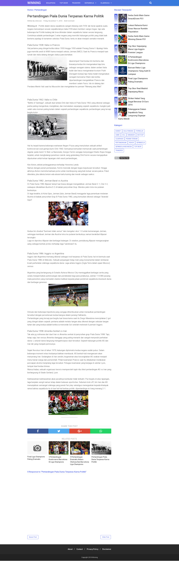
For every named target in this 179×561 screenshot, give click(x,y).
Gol (123, 135)
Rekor (131, 143)
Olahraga (105, 3)
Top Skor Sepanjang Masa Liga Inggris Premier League (137, 49)
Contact (79, 549)
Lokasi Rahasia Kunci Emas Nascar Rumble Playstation (138, 28)
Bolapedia (50, 3)
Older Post (105, 537)
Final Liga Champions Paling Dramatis (36, 458)
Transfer (76, 3)
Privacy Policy (93, 549)
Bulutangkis (128, 131)
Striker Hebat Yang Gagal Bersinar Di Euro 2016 (138, 101)
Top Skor (64, 3)
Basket (118, 131)
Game (117, 135)
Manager (131, 135)
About (69, 549)
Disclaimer (107, 549)
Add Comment (69, 21)
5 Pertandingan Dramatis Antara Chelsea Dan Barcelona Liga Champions (79, 461)
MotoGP (140, 135)
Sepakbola (89, 3)
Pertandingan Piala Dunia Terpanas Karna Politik (100, 459)
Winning (34, 3)
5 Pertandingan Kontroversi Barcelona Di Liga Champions (58, 459)
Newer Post (33, 537)
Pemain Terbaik (132, 139)
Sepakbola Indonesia (123, 147)
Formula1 (140, 131)
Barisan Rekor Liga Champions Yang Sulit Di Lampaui (139, 70)
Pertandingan (120, 143)
